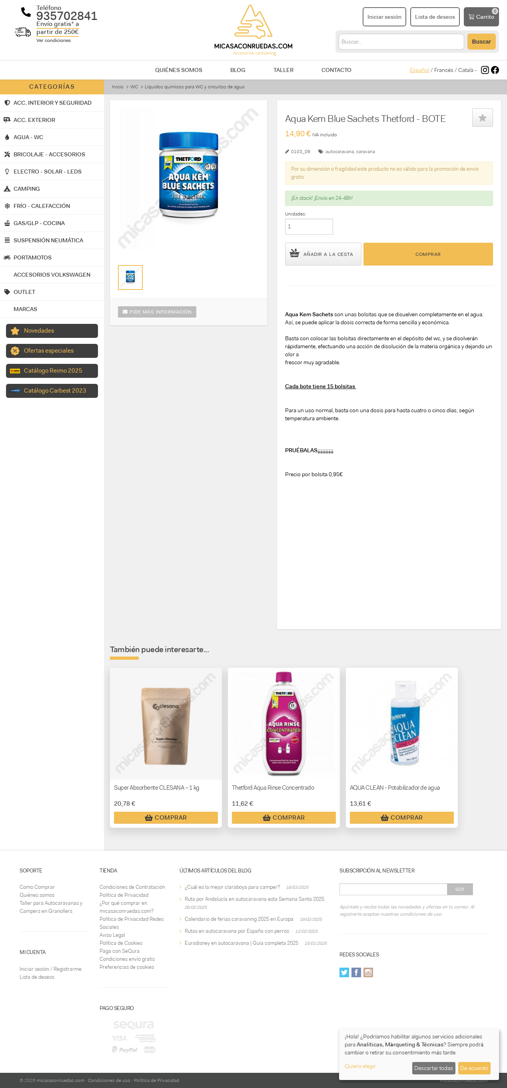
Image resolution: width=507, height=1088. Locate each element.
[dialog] (419, 1054)
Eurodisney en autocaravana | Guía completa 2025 (241, 943)
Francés (443, 70)
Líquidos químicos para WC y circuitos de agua (194, 87)
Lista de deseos (37, 977)
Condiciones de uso (109, 1080)
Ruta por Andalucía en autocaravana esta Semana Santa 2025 (254, 899)
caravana (365, 151)
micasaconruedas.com (60, 1080)
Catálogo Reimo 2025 (53, 371)
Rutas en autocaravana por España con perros (237, 931)
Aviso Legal (112, 935)
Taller (283, 70)
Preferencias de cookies (127, 967)
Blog (238, 70)
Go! (460, 889)
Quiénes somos (178, 70)
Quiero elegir (360, 1066)
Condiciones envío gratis (127, 959)
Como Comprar (37, 887)
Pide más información (157, 312)
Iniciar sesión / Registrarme (51, 969)
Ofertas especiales (49, 351)
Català (465, 70)
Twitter (344, 972)
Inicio (118, 87)
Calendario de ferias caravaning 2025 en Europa (239, 919)
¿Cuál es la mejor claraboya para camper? (232, 887)
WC (134, 87)
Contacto (336, 70)
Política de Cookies (121, 943)
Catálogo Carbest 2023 (55, 391)
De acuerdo (474, 1068)
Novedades (39, 331)
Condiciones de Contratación (132, 887)
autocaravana (339, 151)
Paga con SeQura (120, 951)
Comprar (428, 254)
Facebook (356, 972)
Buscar (481, 41)
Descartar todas (433, 1068)
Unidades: (295, 214)
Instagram (368, 972)
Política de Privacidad (124, 895)
